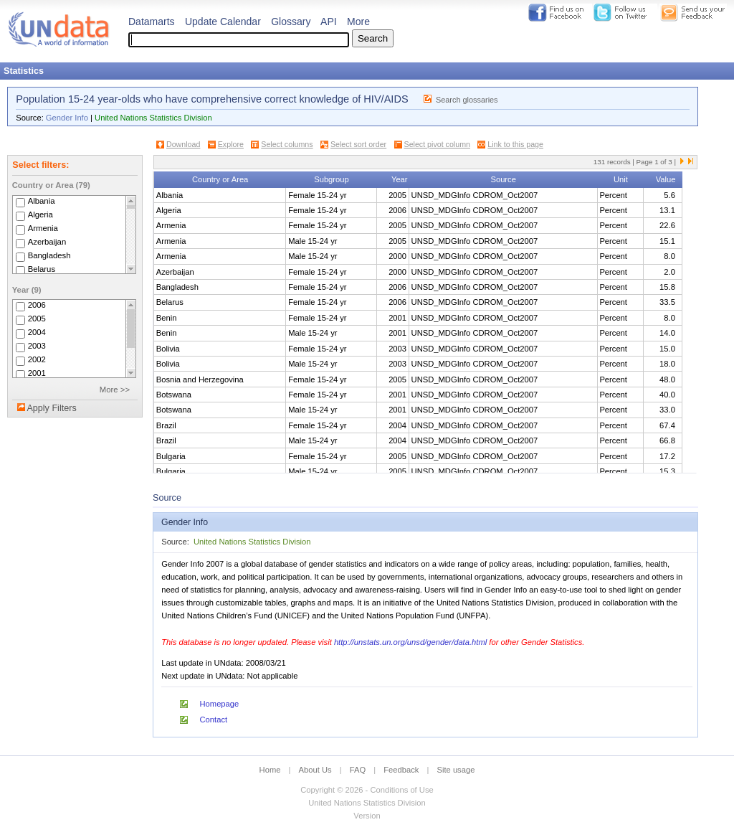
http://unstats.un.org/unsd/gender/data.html (410, 642)
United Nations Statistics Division (153, 117)
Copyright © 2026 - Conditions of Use (366, 790)
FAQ (358, 769)
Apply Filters (51, 408)
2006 (37, 305)
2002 (37, 359)
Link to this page (515, 144)
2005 (37, 318)
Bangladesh (49, 255)
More (358, 21)
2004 (37, 332)
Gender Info (67, 117)
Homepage (219, 703)
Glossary (290, 21)
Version (366, 815)
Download (183, 144)
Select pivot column (437, 144)
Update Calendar (223, 21)
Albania (41, 201)
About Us (315, 769)
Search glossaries (467, 99)
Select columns (287, 144)
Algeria (40, 214)
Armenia (43, 228)
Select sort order (358, 144)
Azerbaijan (47, 241)
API (328, 21)
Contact (214, 719)
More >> (115, 389)
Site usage (456, 769)
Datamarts (151, 21)
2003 (37, 345)
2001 (37, 373)
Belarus (41, 269)
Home (270, 769)
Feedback (401, 769)
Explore (231, 144)
